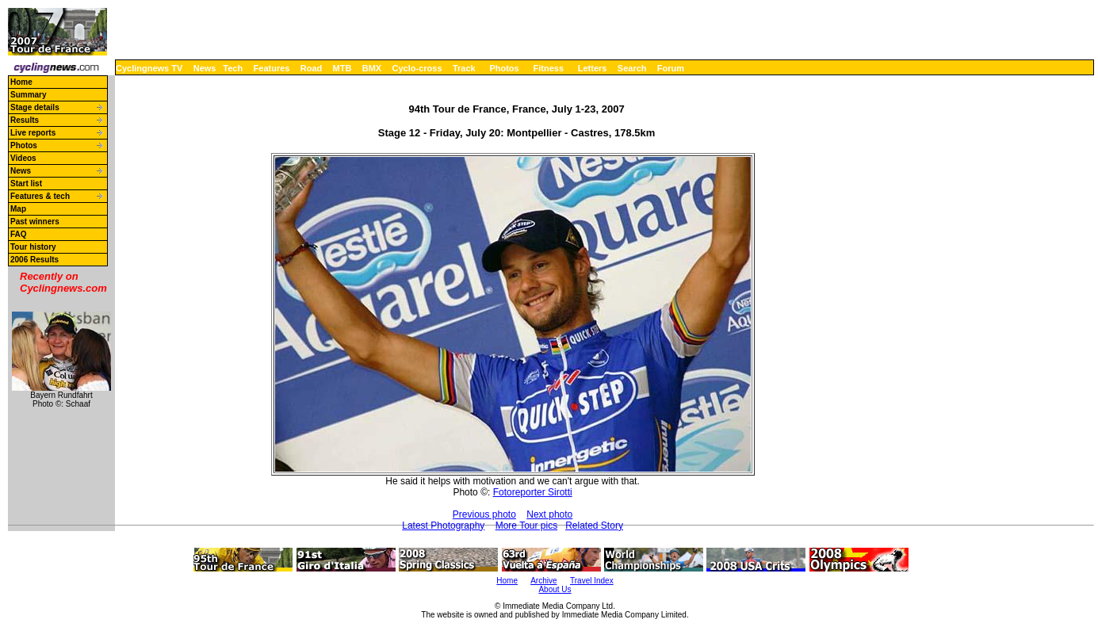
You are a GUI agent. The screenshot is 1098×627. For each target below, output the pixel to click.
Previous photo (484, 514)
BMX (371, 68)
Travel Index (592, 580)
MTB (342, 68)
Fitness (548, 68)
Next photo (549, 514)
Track (464, 68)
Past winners (34, 221)
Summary (28, 94)
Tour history (33, 247)
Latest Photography (443, 525)
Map (18, 209)
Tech (233, 68)
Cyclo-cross (417, 68)
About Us (554, 589)
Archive (543, 580)
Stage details (34, 107)
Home (21, 82)
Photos (503, 68)
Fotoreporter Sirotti (532, 492)
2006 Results (34, 259)
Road (311, 68)
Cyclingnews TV (149, 68)
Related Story (594, 525)
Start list (26, 183)
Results (24, 120)
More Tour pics (526, 525)
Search (632, 68)
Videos (23, 158)
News (204, 68)
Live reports (32, 132)
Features (272, 68)
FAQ (18, 234)
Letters (592, 68)
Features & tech (40, 196)
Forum (670, 68)
